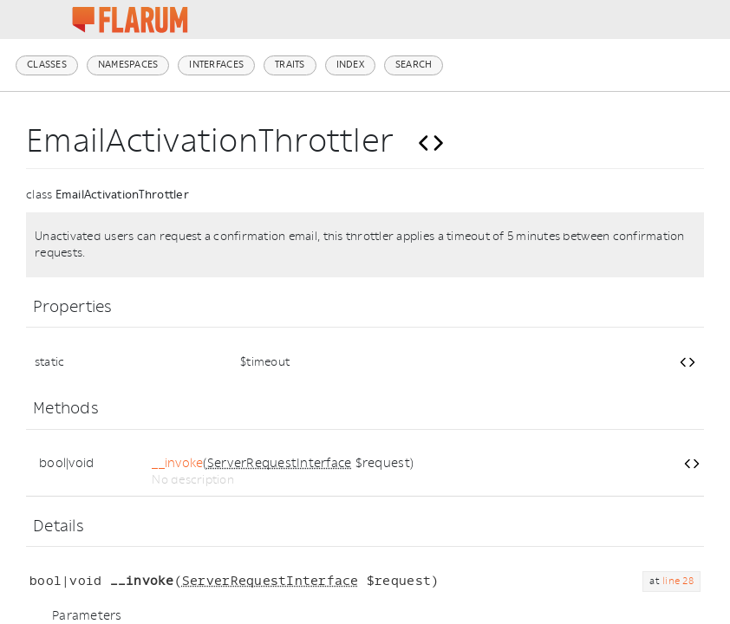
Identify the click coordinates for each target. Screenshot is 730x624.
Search (414, 64)
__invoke (177, 463)
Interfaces (216, 64)
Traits (290, 64)
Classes (47, 64)
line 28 (678, 581)
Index (350, 64)
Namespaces (128, 64)
